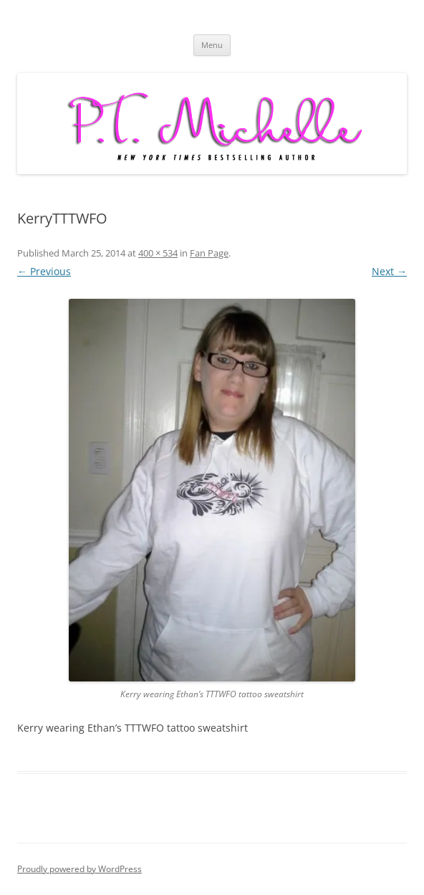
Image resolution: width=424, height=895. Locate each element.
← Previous (44, 271)
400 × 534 (158, 253)
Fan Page (209, 253)
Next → (389, 271)
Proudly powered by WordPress (79, 869)
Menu (212, 44)
